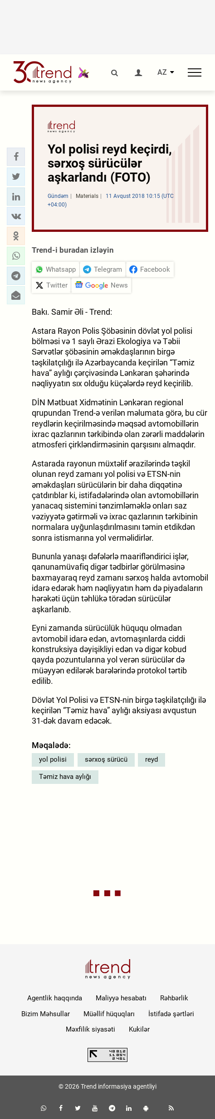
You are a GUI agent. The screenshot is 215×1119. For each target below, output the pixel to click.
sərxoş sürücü (106, 759)
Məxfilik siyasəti (90, 1029)
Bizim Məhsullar (45, 1014)
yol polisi (53, 759)
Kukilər (139, 1029)
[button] (16, 157)
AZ (162, 72)
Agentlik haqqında (54, 998)
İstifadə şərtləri (171, 1014)
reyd (151, 759)
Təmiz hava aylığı (65, 777)
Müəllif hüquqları (109, 1014)
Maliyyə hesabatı (121, 998)
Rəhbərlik (174, 998)
